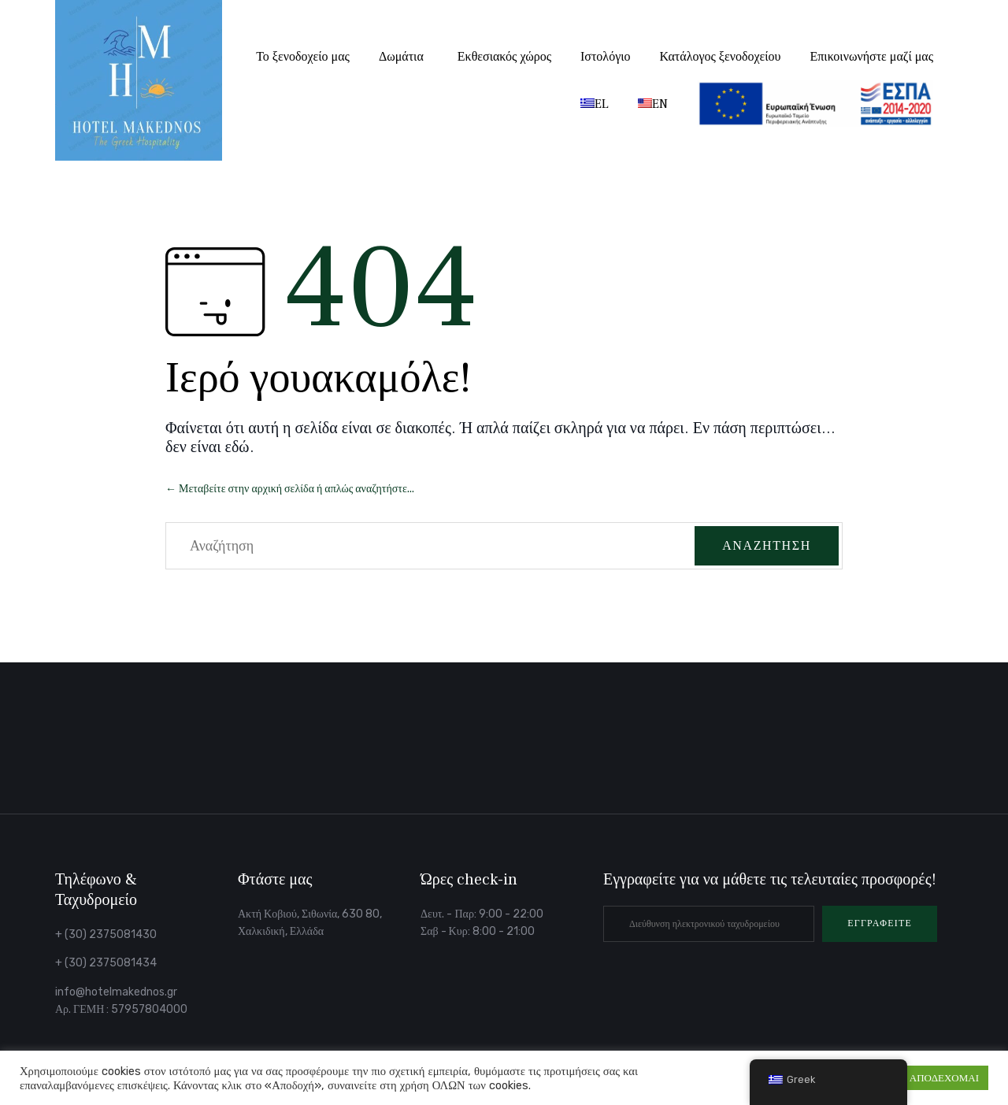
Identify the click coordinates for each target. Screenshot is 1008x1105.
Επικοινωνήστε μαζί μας (872, 57)
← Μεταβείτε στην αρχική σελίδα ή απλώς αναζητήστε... (289, 488)
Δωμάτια (401, 57)
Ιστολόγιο (605, 57)
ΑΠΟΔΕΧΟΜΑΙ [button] (944, 1078)
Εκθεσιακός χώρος (504, 57)
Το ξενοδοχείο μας (303, 57)
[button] (879, 924)
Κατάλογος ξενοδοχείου (720, 57)
